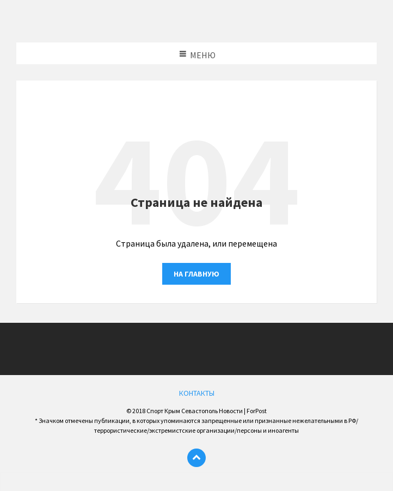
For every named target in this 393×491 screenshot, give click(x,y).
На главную (196, 274)
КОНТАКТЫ (196, 393)
